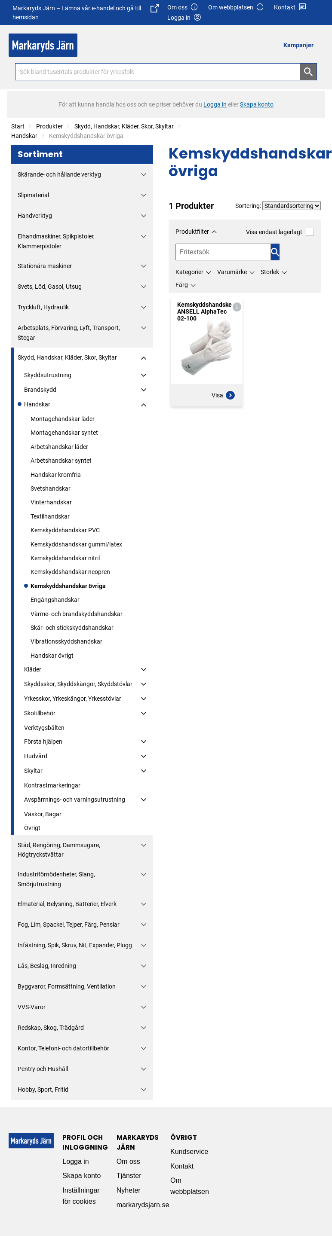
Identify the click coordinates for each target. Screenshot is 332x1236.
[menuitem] (301, 45)
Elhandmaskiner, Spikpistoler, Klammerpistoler (56, 241)
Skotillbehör (39, 713)
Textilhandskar (50, 516)
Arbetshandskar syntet (61, 460)
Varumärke (232, 272)
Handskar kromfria (56, 474)
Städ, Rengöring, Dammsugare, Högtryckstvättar (59, 850)
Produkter (49, 126)
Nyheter (129, 1190)
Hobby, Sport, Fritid (43, 1089)
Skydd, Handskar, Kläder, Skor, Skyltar (124, 126)
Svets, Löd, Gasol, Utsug (50, 286)
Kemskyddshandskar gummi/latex (76, 544)
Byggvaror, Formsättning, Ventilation (67, 986)
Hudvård (35, 756)
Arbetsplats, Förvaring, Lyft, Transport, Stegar (69, 332)
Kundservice (189, 1151)
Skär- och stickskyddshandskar (72, 627)
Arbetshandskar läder (59, 446)
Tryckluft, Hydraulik (43, 307)
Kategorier (189, 272)
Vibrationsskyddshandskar (66, 641)
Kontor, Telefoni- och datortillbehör (63, 1048)
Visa (224, 395)
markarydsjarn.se (143, 1205)
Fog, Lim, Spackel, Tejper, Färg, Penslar (69, 924)
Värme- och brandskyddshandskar (77, 613)
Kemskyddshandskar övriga (68, 586)
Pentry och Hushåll (43, 1068)
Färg (181, 284)
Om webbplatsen (236, 7)
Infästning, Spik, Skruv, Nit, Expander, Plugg (75, 945)
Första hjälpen (43, 741)
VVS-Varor (32, 1007)
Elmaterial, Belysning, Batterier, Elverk (67, 903)
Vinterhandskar (51, 502)
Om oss (182, 7)
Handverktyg (35, 215)
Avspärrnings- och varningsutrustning (74, 799)
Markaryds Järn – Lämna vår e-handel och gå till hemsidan (85, 12)
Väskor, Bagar (42, 814)
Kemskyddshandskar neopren (70, 571)
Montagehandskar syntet (64, 432)
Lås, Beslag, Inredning (47, 965)
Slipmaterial (33, 195)
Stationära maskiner (45, 265)
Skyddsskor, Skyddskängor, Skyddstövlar (78, 684)
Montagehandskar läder (63, 418)
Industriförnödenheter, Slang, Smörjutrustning (56, 879)
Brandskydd (40, 389)
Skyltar (33, 770)
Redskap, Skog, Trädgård (51, 1027)
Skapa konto (81, 1175)
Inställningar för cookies (80, 1196)
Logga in (75, 1161)
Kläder (32, 669)
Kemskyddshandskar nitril (65, 558)
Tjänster (129, 1175)
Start (18, 126)
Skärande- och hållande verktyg (59, 174)
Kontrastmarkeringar (52, 785)
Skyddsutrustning (47, 375)
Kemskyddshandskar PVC (65, 530)
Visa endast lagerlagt (280, 232)
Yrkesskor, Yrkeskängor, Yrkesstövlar (72, 698)
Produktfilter (192, 232)
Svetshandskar (51, 488)
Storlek (270, 272)
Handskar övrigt (52, 655)
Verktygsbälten (44, 727)
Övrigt (32, 827)
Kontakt (290, 7)
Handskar (24, 135)
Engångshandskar (55, 599)
